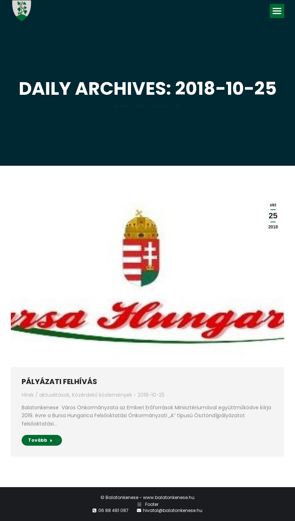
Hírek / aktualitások (46, 394)
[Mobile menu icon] (277, 11)
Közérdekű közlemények (102, 394)
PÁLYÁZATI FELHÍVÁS (59, 382)
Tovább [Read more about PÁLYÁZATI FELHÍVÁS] (40, 440)
